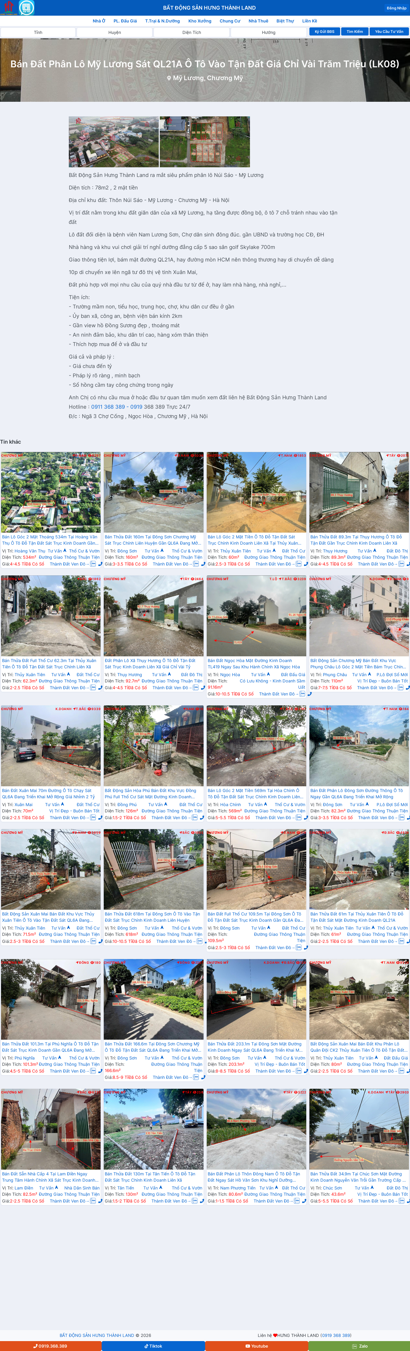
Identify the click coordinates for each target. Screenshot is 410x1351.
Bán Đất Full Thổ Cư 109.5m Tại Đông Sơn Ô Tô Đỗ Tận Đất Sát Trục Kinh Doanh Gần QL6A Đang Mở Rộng (256, 917)
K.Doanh (377, 579)
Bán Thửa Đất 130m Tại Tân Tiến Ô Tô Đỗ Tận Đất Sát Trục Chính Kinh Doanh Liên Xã (150, 1177)
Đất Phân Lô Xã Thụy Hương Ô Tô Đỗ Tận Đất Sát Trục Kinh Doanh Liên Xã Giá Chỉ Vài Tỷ (150, 663)
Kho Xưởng (199, 20)
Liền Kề (309, 20)
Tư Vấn (57, 551)
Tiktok (153, 1346)
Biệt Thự (285, 20)
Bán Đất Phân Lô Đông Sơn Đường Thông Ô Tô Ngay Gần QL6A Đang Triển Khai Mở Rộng (356, 793)
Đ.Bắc (388, 832)
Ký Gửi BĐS (324, 31)
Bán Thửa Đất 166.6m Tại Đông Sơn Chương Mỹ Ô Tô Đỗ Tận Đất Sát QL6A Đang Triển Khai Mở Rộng (152, 1047)
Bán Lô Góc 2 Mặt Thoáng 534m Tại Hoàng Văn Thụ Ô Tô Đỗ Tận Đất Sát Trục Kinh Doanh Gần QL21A (49, 540)
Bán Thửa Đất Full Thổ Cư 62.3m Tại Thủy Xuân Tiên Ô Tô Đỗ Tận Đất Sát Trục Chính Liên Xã (49, 663)
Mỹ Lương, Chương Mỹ (208, 78)
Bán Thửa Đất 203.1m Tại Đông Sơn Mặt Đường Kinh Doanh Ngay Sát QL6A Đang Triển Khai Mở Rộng (255, 1047)
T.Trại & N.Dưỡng (162, 20)
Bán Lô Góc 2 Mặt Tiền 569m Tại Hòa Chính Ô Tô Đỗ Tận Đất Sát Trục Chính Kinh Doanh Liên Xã (254, 794)
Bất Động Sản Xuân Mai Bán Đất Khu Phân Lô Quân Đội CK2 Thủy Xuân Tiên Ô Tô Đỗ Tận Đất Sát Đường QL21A (357, 1047)
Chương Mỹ (12, 455)
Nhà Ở (99, 20)
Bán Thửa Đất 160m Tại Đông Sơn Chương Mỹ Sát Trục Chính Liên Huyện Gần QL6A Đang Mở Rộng (151, 540)
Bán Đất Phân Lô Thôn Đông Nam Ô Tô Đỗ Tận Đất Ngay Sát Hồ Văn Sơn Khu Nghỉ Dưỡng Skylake (254, 1177)
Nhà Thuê (258, 20)
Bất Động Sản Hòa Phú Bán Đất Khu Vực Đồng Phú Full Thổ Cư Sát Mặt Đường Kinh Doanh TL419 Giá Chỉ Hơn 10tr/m (150, 794)
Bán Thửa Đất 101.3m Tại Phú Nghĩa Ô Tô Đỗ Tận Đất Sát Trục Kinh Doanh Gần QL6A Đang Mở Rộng (50, 1047)
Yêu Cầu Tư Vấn (389, 31)
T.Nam (285, 455)
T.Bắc (285, 579)
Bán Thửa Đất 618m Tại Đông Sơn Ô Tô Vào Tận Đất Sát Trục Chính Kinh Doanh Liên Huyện (152, 917)
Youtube (257, 1346)
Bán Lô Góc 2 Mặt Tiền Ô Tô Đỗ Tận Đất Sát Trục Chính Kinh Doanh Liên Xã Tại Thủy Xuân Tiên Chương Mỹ (253, 540)
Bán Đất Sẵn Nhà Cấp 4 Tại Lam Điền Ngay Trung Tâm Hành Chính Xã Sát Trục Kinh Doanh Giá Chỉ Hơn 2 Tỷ (48, 1177)
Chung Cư (230, 20)
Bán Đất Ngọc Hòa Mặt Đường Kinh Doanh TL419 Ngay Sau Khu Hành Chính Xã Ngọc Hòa (254, 663)
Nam (188, 709)
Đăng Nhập (397, 8)
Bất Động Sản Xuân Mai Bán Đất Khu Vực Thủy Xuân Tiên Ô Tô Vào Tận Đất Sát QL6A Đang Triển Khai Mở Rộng (48, 917)
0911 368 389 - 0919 (116, 407)
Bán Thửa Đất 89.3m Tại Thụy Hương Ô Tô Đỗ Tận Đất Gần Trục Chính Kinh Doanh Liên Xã (356, 540)
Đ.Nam (79, 455)
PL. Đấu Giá (125, 20)
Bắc (82, 579)
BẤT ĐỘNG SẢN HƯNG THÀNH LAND (97, 1335)
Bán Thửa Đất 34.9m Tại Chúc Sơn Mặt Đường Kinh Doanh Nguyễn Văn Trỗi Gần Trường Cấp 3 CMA (357, 1177)
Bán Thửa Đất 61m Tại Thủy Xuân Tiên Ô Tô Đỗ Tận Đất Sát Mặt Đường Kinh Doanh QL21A (356, 917)
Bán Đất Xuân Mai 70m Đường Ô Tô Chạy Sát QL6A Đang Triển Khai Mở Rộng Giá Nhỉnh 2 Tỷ (48, 793)
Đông (82, 962)
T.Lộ (273, 579)
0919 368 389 (336, 1335)
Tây (391, 455)
